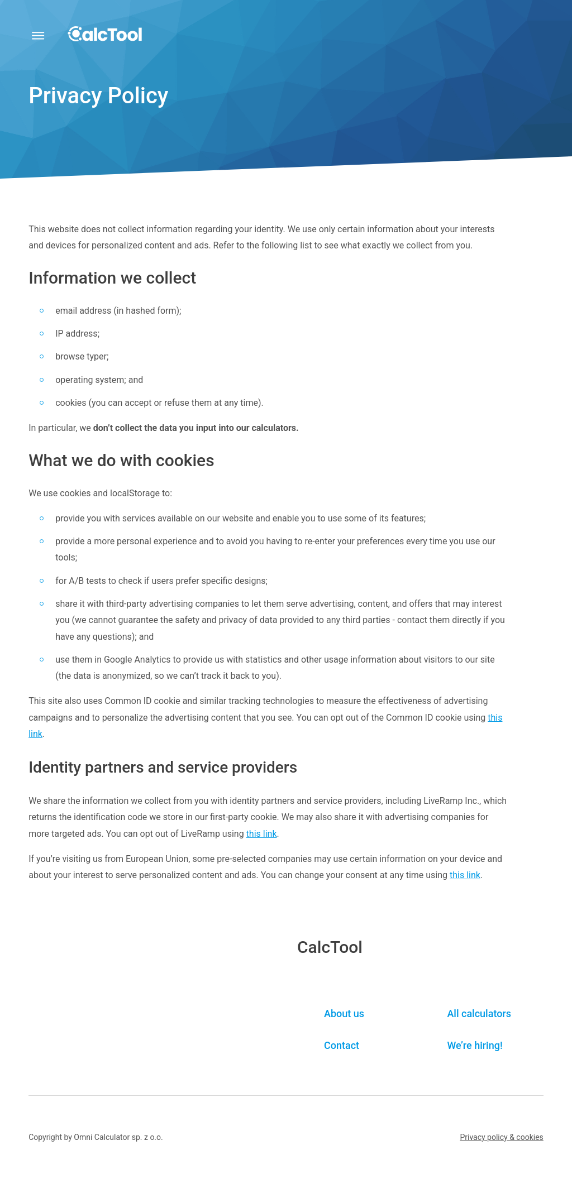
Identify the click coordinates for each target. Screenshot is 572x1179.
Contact (341, 1045)
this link (261, 833)
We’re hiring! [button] (474, 1045)
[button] (501, 1137)
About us (344, 1013)
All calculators (479, 1013)
